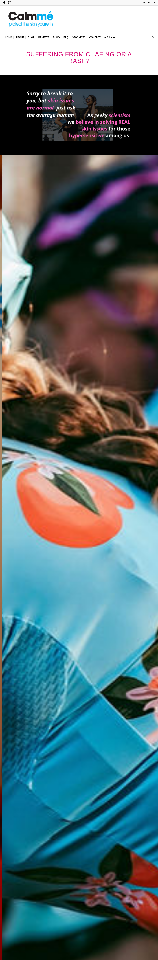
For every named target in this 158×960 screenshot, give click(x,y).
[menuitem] (8, 37)
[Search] (153, 37)
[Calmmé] (30, 19)
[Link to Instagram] (9, 2)
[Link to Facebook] (4, 2)
